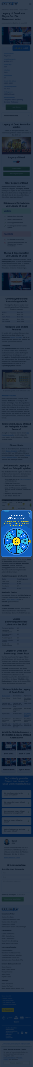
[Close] (29, 513)
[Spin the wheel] (17, 541)
